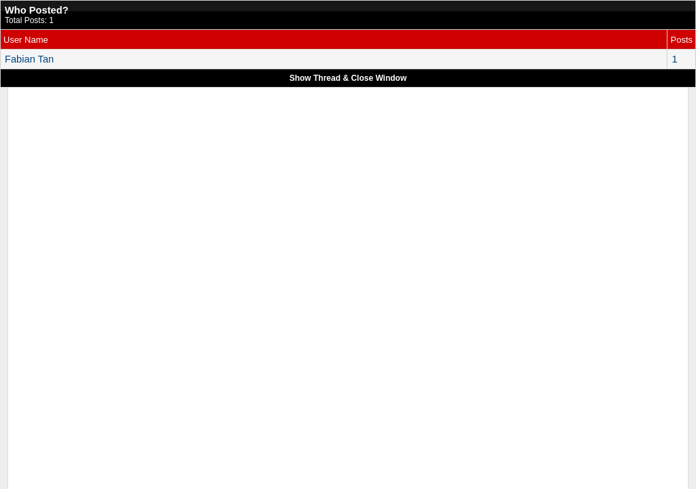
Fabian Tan (29, 59)
